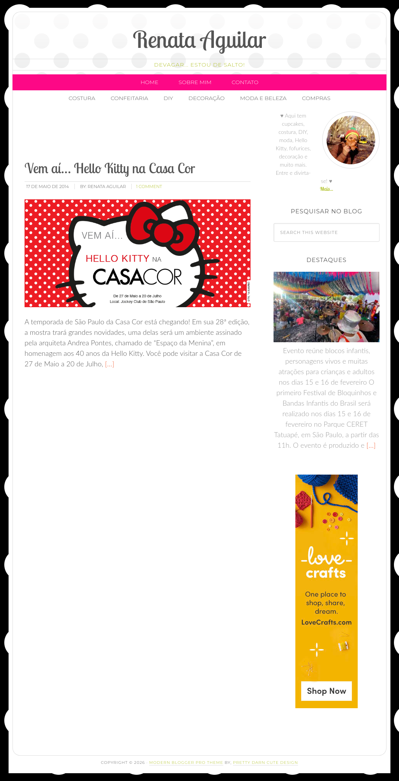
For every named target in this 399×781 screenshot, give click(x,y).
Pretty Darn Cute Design (265, 762)
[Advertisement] (165, 134)
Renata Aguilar (200, 39)
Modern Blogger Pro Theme (186, 762)
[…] (109, 363)
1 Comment (149, 186)
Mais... (326, 188)
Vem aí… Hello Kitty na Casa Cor (110, 168)
